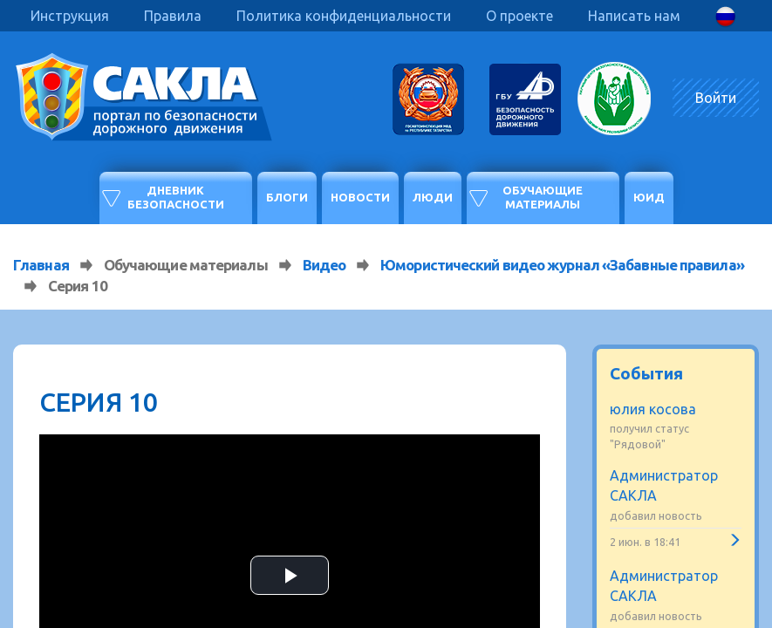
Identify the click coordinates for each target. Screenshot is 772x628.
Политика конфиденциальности (343, 16)
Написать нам (634, 16)
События (646, 373)
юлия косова (653, 409)
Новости (360, 197)
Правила (173, 16)
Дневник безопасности (175, 197)
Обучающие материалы (542, 197)
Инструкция (70, 16)
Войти (715, 98)
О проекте (519, 16)
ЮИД (649, 197)
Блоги (287, 197)
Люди (433, 197)
